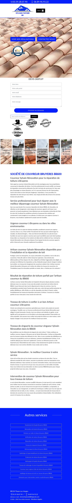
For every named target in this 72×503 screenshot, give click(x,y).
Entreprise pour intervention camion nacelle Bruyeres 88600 (36, 477)
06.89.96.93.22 (40, 1)
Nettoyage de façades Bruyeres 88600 (36, 461)
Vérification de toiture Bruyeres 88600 (36, 437)
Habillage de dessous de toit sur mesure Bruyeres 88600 (36, 473)
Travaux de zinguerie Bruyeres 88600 (36, 445)
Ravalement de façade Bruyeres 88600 (36, 425)
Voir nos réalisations (23, 39)
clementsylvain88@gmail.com (29, 497)
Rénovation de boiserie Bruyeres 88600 (36, 429)
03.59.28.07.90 (18, 1)
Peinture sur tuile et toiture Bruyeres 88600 (36, 433)
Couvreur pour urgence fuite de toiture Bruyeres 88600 (36, 469)
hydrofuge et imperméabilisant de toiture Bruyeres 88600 (36, 453)
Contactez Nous (46, 39)
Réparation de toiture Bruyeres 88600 (36, 441)
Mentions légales (36, 499)
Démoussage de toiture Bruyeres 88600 (36, 449)
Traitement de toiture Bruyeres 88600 (36, 457)
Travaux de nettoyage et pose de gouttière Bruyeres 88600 (36, 465)
